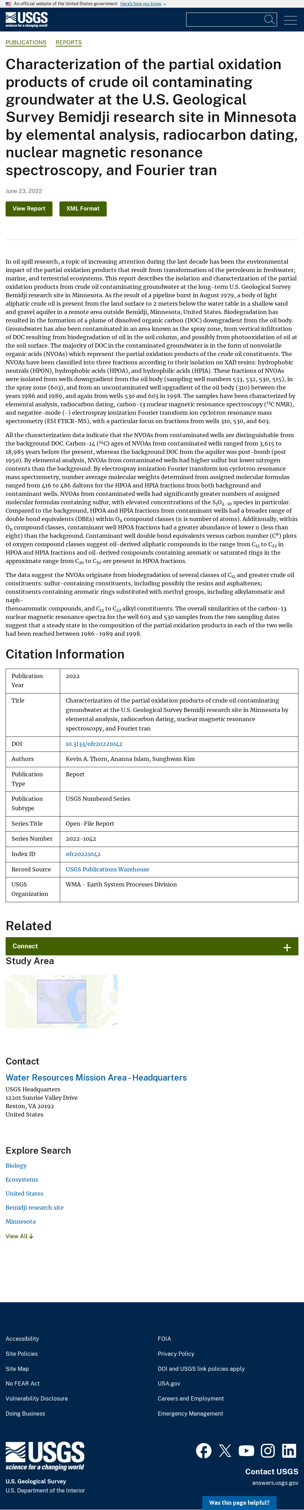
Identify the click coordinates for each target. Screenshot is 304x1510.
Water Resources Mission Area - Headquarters (96, 1077)
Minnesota (21, 1221)
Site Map (17, 1369)
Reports (69, 42)
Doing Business (25, 1414)
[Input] (231, 20)
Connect (25, 946)
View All (19, 1236)
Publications (26, 42)
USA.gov (169, 1384)
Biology (16, 1165)
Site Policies (22, 1354)
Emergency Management (190, 1414)
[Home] (27, 25)
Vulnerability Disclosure (37, 1399)
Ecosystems (22, 1179)
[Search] (270, 20)
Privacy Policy (176, 1354)
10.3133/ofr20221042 (94, 744)
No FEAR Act (23, 1384)
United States (24, 1193)
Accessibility (22, 1339)
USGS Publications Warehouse (107, 869)
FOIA (164, 1339)
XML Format (83, 208)
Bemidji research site (35, 1207)
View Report (29, 208)
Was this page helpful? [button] (239, 1503)
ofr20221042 (83, 854)
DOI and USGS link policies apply (201, 1369)
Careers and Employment (191, 1399)
